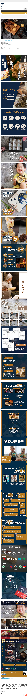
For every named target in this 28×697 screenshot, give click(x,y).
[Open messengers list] (26, 695)
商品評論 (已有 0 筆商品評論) (8, 40)
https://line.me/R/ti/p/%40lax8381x (6, 52)
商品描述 (2, 40)
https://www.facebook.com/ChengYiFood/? (7, 51)
